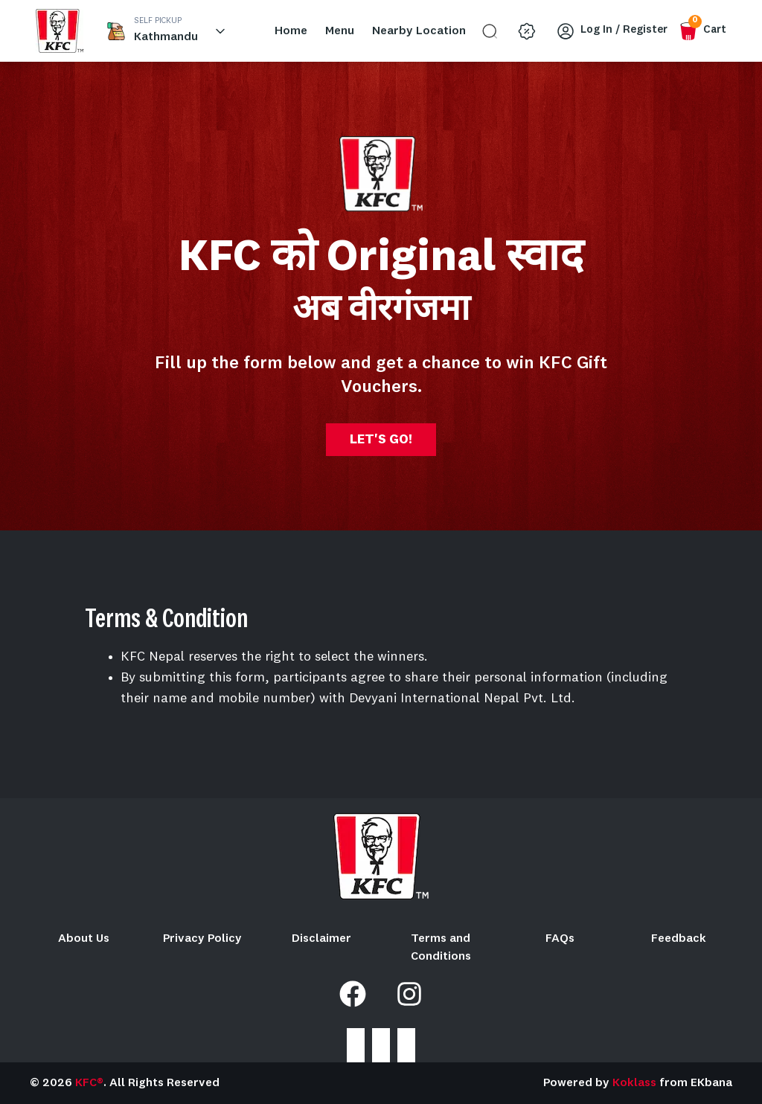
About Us (83, 939)
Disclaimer (321, 939)
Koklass (634, 1083)
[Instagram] (409, 994)
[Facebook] (352, 994)
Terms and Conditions (441, 948)
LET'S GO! (381, 439)
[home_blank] (59, 31)
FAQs (559, 939)
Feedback (678, 939)
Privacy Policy (202, 939)
